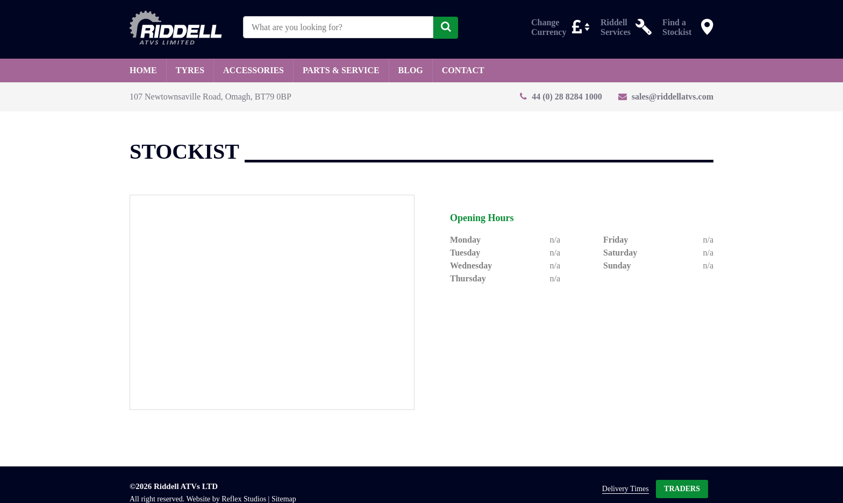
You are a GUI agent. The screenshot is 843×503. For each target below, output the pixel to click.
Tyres (190, 70)
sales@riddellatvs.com (672, 96)
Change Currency (548, 27)
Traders (682, 489)
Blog (410, 70)
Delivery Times (625, 489)
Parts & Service (341, 70)
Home (143, 70)
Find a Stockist (676, 27)
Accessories (253, 70)
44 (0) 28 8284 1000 (567, 96)
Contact (463, 70)
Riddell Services (616, 27)
